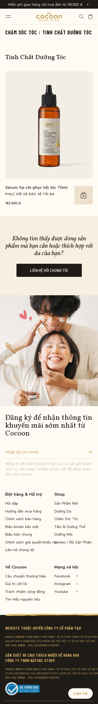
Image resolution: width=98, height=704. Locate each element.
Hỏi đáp (11, 503)
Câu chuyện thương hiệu (23, 576)
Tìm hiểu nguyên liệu (22, 599)
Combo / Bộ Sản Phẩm (72, 542)
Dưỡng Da (62, 511)
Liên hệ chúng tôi (19, 550)
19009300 (21, 645)
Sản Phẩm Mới (66, 503)
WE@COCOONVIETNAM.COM (47, 645)
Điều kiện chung (18, 534)
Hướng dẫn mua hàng (23, 511)
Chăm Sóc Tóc (21, 32)
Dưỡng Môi (63, 534)
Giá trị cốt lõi (16, 584)
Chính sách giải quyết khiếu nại (23, 542)
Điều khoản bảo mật (21, 527)
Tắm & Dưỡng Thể (69, 527)
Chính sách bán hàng (23, 519)
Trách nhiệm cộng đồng (23, 591)
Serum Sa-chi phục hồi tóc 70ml (36, 187)
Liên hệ (80, 693)
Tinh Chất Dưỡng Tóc (67, 32)
